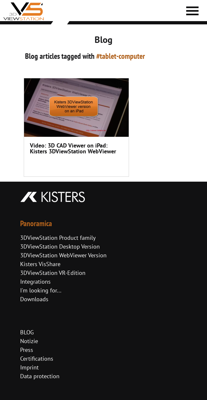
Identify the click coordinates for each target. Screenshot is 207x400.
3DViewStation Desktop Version (60, 246)
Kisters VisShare (40, 264)
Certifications (36, 358)
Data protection (39, 376)
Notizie (29, 341)
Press (26, 350)
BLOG (27, 332)
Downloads (34, 299)
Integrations (35, 281)
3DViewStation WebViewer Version (63, 255)
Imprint (29, 367)
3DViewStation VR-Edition (52, 273)
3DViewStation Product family (58, 237)
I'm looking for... (40, 290)
